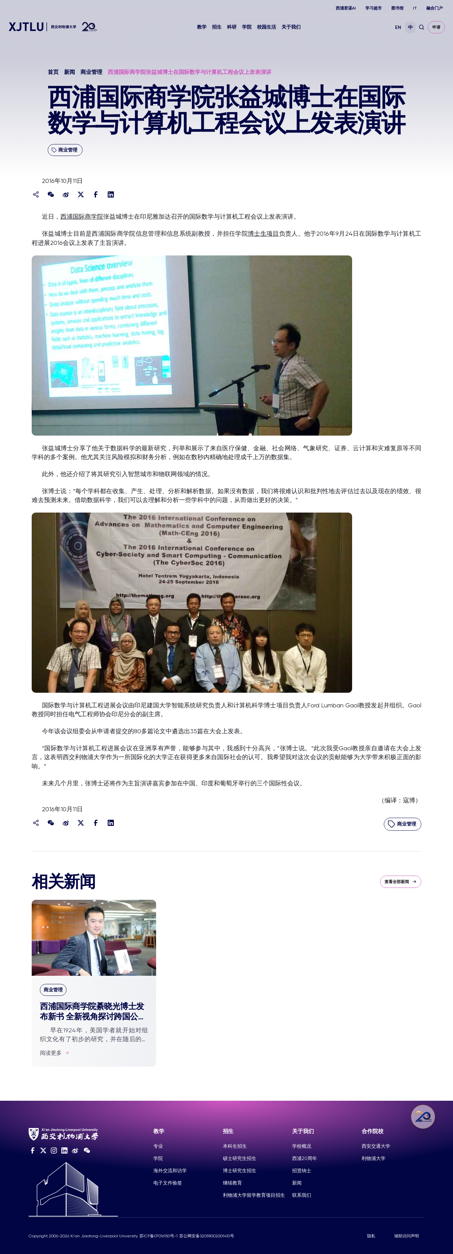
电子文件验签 (167, 1183)
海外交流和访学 (170, 1170)
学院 (247, 27)
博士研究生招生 (239, 1170)
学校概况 (301, 1146)
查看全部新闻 (400, 881)
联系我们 (301, 1195)
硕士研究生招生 (239, 1158)
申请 (436, 27)
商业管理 (91, 72)
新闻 (69, 72)
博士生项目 (263, 233)
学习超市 (373, 8)
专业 (158, 1146)
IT (415, 8)
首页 (53, 72)
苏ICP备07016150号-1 (158, 1236)
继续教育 (232, 1183)
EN (398, 27)
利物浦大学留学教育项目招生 (254, 1195)
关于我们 (291, 27)
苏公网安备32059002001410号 (206, 1236)
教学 (202, 27)
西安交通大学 (376, 1146)
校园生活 (266, 27)
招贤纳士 (301, 1170)
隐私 (371, 1236)
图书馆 (397, 8)
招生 (217, 27)
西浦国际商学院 (81, 216)
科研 (232, 27)
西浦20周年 (304, 1158)
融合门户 (434, 8)
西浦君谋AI (346, 8)
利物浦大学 (374, 1158)
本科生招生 (235, 1146)
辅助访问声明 (406, 1236)
